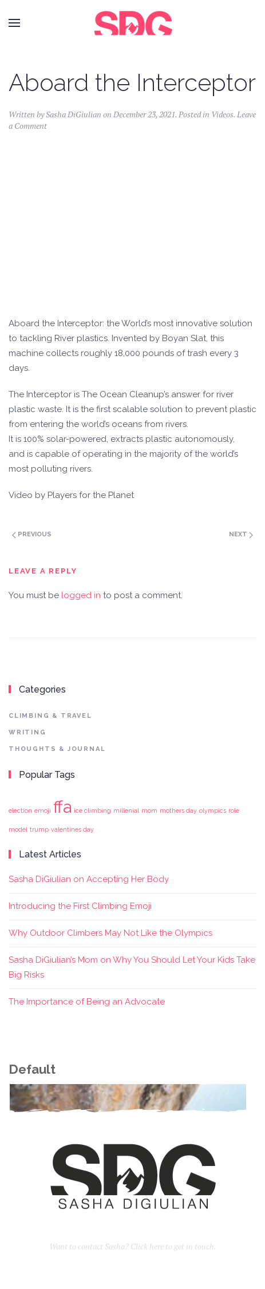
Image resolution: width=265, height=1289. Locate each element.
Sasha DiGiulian (73, 114)
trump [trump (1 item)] (39, 829)
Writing (27, 732)
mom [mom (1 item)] (149, 810)
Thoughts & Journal (57, 749)
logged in (81, 595)
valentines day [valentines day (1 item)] (72, 829)
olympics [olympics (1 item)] (212, 810)
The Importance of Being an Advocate (87, 1002)
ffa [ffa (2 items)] (62, 807)
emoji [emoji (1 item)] (42, 810)
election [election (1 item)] (20, 810)
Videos (222, 114)
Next (241, 534)
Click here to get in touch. (173, 1253)
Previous (32, 534)
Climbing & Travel (50, 715)
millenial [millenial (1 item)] (126, 810)
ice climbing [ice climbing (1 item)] (92, 810)
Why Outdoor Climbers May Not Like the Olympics (110, 933)
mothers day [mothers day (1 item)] (178, 810)
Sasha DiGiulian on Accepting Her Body (89, 879)
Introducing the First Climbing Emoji (80, 906)
